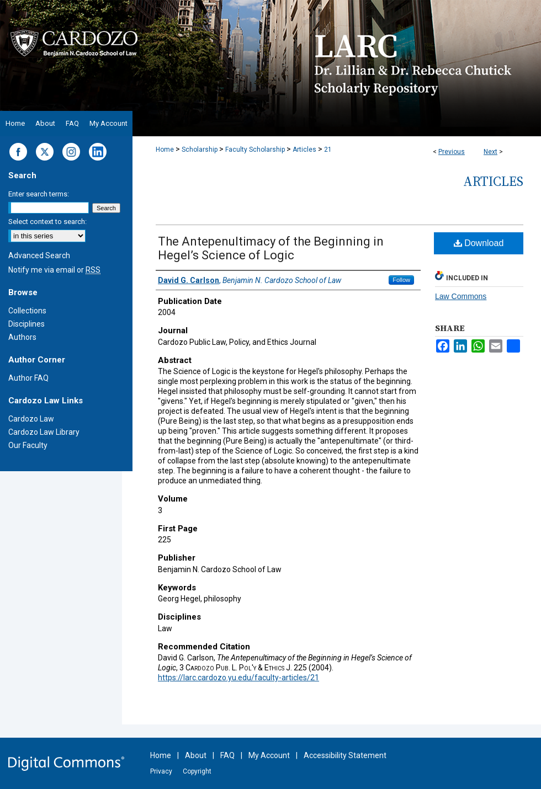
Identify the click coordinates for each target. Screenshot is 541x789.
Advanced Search (39, 255)
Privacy (161, 771)
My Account (269, 755)
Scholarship (200, 149)
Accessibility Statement (345, 755)
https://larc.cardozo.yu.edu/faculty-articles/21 (238, 677)
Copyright (197, 771)
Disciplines (26, 323)
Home (165, 149)
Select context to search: (47, 221)
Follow (401, 279)
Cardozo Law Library (43, 432)
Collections (27, 310)
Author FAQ (28, 378)
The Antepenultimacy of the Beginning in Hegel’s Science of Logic (271, 248)
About (195, 755)
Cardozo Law (31, 418)
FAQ (227, 755)
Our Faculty (27, 445)
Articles (304, 149)
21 (328, 149)
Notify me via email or (54, 269)
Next (490, 152)
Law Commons (460, 296)
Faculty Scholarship (255, 149)
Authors (22, 337)
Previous (451, 152)
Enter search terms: (38, 194)
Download (479, 243)
